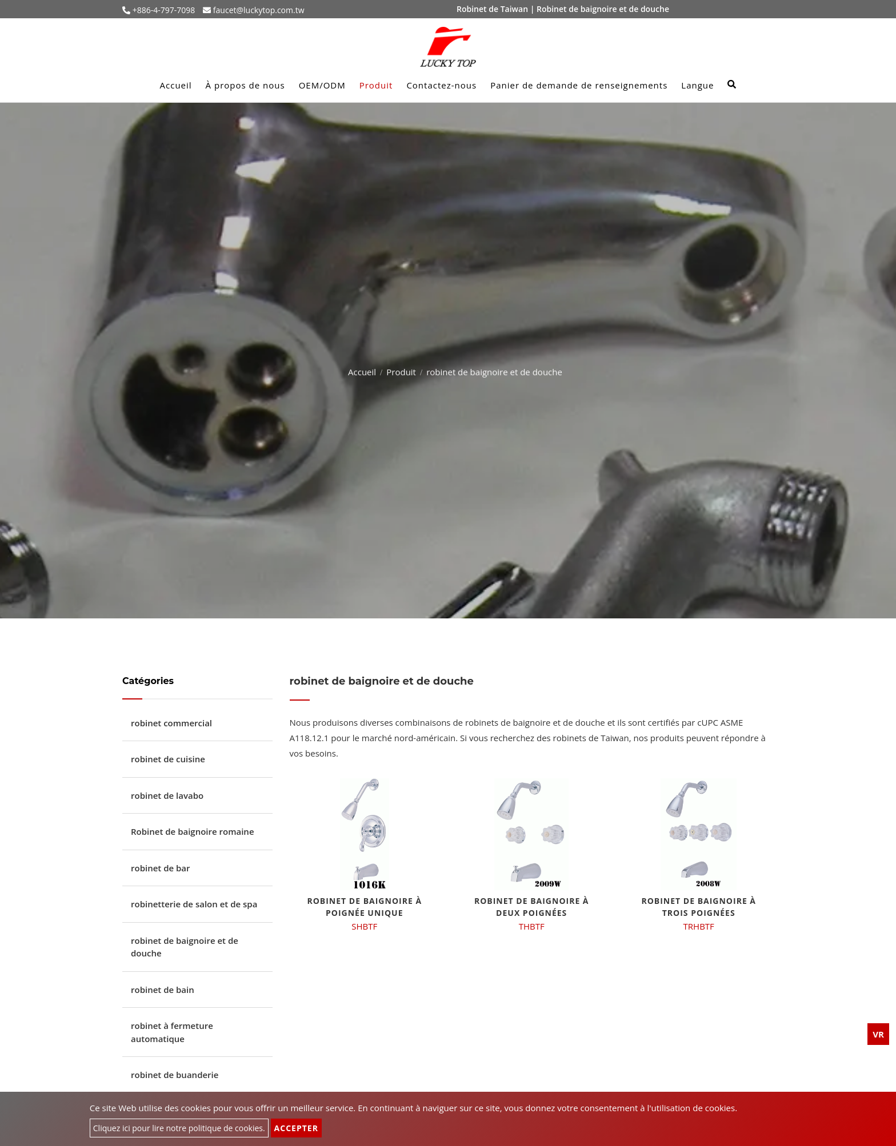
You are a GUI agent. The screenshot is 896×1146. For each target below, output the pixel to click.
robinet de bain (162, 989)
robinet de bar (160, 868)
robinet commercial (171, 723)
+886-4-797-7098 (162, 10)
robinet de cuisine (168, 759)
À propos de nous (245, 85)
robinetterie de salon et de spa (194, 904)
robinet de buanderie (174, 1074)
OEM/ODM (322, 85)
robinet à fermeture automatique (172, 1032)
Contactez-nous (441, 85)
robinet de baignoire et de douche (184, 947)
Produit (376, 85)
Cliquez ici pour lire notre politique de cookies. (179, 1128)
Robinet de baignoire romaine (192, 831)
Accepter (296, 1128)
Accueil (176, 85)
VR (878, 1034)
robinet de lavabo (167, 795)
